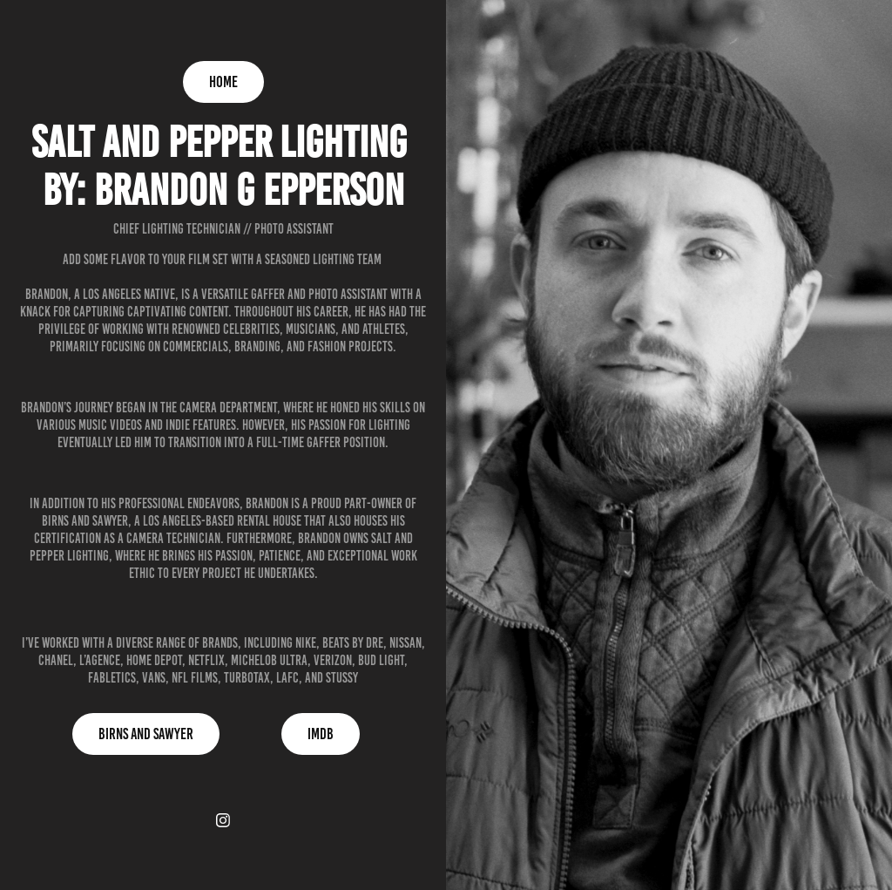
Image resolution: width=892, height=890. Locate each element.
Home (223, 82)
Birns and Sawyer (145, 734)
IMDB (320, 734)
